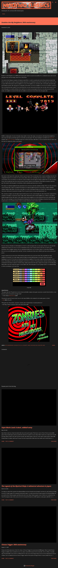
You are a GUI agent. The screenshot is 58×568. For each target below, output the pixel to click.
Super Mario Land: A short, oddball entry (17, 427)
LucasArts (24, 345)
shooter (40, 345)
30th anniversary (9, 345)
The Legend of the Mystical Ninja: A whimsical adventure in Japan (26, 486)
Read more (53, 441)
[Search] (52, 2)
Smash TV (52, 137)
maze (29, 345)
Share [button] (53, 345)
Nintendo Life (12, 295)
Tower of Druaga (11, 139)
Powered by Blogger (29, 565)
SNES (44, 345)
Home (3, 13)
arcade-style (17, 345)
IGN (3, 300)
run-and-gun (34, 345)
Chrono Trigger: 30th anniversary (14, 545)
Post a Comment (10, 441)
